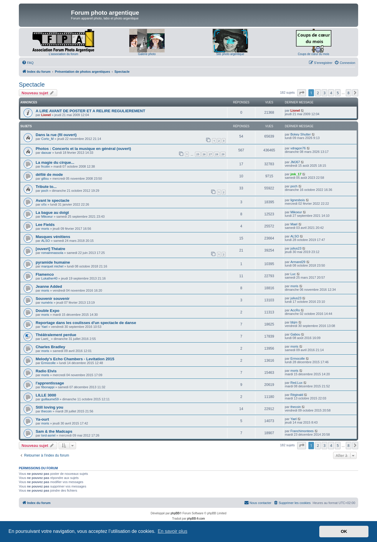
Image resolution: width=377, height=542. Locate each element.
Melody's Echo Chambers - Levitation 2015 (75, 359)
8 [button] (349, 92)
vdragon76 (298, 148)
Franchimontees (302, 431)
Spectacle (32, 84)
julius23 (295, 248)
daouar (46, 152)
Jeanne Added (49, 286)
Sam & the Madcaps (54, 431)
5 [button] (338, 92)
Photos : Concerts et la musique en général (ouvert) (83, 148)
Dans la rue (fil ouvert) (56, 135)
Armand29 (297, 262)
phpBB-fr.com (196, 518)
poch (44, 190)
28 (216, 154)
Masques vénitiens (53, 236)
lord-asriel (48, 435)
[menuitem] (28, 62)
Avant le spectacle (53, 200)
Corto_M (47, 139)
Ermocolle (48, 363)
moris (45, 228)
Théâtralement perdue (56, 335)
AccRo (295, 310)
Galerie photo (147, 54)
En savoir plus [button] (172, 531)
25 (197, 154)
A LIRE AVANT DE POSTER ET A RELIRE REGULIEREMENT (90, 111)
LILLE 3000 (46, 395)
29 (222, 154)
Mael (293, 224)
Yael (44, 326)
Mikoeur (47, 216)
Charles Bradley (50, 347)
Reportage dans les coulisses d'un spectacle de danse (86, 322)
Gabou (295, 334)
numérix (47, 302)
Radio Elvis (46, 371)
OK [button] (344, 531)
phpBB (175, 513)
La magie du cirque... (55, 162)
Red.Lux (296, 382)
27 (210, 154)
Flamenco (45, 274)
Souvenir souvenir (53, 298)
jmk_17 (295, 174)
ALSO (45, 240)
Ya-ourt (42, 419)
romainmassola (52, 253)
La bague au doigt (52, 212)
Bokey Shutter (300, 134)
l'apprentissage (50, 383)
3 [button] (324, 92)
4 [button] (331, 92)
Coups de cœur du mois (313, 54)
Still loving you (49, 407)
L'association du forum (63, 54)
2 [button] (318, 92)
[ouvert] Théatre (50, 249)
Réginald (296, 394)
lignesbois (297, 200)
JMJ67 (295, 162)
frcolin (45, 166)
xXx (44, 204)
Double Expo (47, 310)
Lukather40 (49, 278)
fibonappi (47, 387)
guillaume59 (50, 399)
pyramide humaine (53, 262)
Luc (293, 274)
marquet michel (52, 266)
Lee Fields (45, 224)
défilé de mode (49, 174)
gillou (45, 178)
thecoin (46, 411)
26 (204, 154)
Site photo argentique (230, 54)
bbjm (293, 322)
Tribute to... (46, 186)
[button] (301, 92)
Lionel (46, 115)
